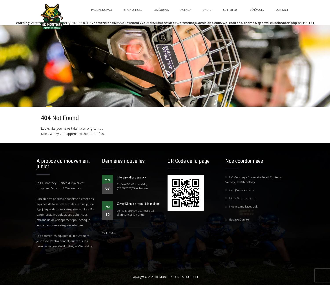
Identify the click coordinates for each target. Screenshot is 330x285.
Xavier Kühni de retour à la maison (138, 204)
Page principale (101, 10)
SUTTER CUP (230, 10)
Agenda (185, 10)
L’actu (207, 10)
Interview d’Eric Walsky (131, 177)
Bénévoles (257, 10)
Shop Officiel (133, 10)
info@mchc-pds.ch (241, 190)
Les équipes (161, 10)
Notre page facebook (243, 206)
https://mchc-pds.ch (242, 198)
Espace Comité (239, 219)
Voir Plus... (109, 233)
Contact (282, 10)
